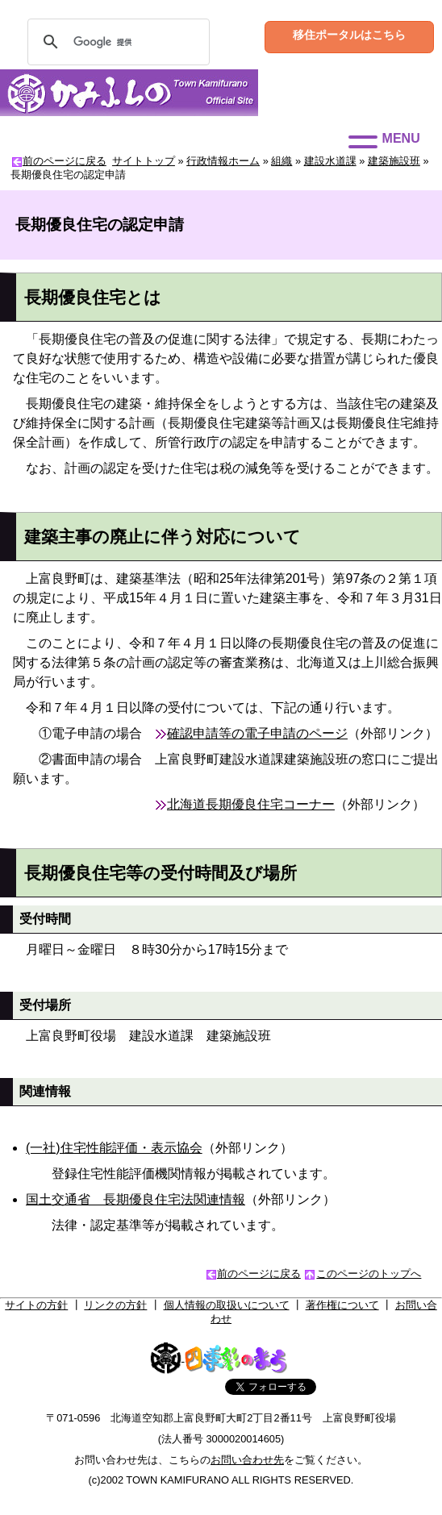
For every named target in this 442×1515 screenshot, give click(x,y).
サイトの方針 (36, 1305)
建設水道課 (330, 161)
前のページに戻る (64, 161)
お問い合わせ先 (247, 1460)
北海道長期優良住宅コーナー (251, 804)
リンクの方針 (115, 1305)
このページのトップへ (368, 1273)
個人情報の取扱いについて (227, 1305)
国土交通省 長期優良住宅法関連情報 (135, 1199)
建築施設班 (394, 161)
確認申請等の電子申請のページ (257, 733)
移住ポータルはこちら (349, 34)
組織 (281, 161)
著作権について (342, 1305)
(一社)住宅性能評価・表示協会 (114, 1148)
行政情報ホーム (223, 161)
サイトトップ (143, 161)
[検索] (116, 42)
